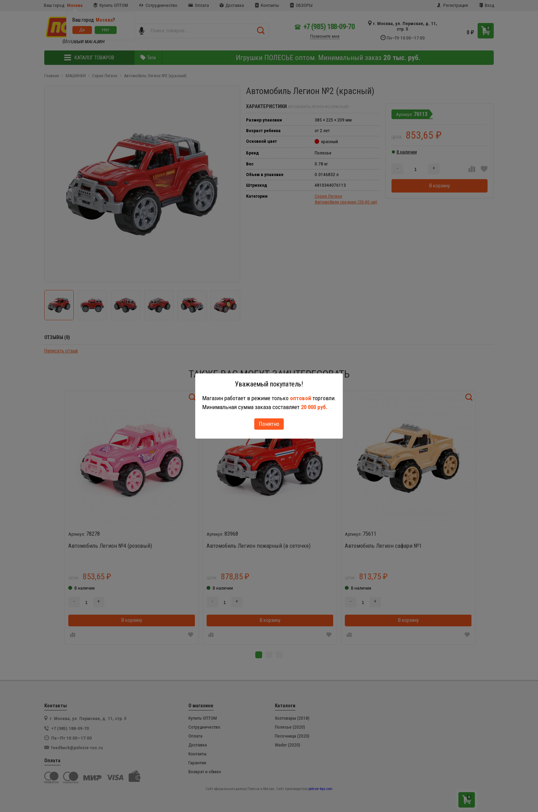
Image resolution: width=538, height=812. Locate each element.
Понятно (269, 423)
